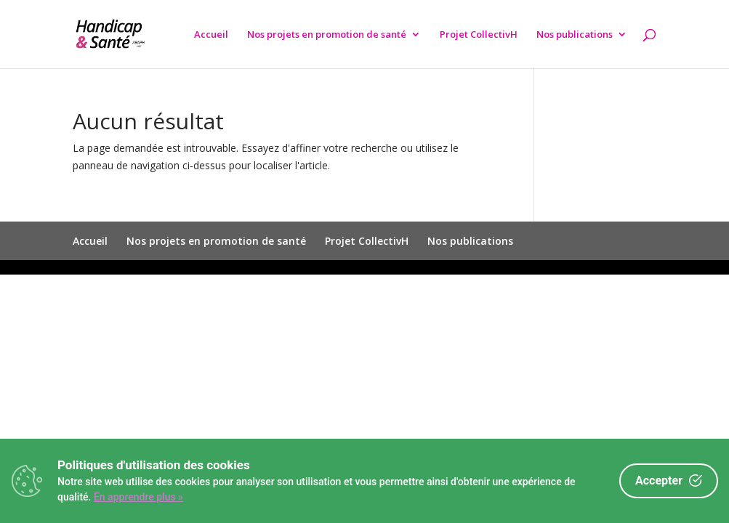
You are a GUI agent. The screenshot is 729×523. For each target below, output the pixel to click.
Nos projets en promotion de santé (326, 35)
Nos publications (574, 35)
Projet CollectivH (478, 35)
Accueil (211, 35)
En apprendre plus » (138, 497)
